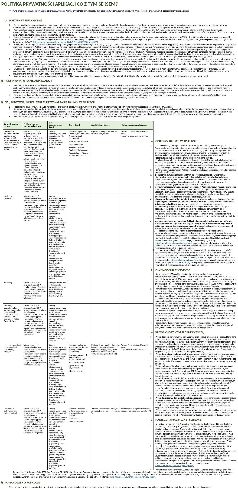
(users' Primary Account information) (79, 136)
